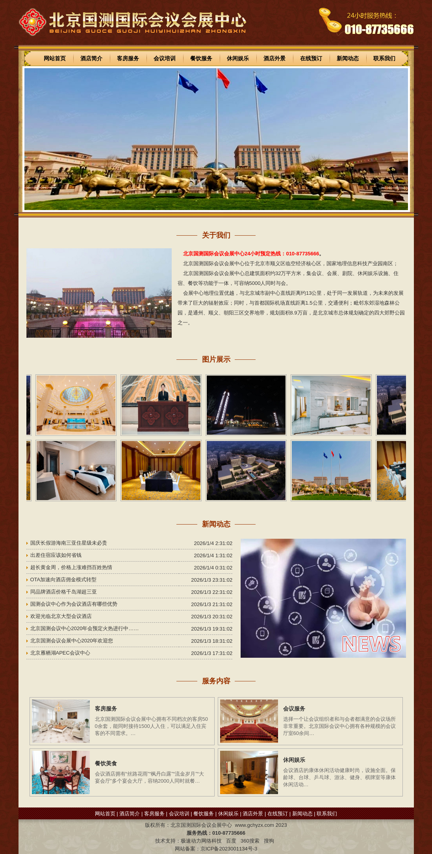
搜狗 (269, 841)
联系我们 (384, 58)
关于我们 (216, 235)
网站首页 (55, 58)
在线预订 (311, 58)
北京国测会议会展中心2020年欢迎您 (71, 641)
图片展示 (216, 359)
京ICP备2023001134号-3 (229, 849)
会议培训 (165, 58)
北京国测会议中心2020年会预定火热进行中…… (84, 628)
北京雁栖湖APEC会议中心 (60, 653)
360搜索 (250, 841)
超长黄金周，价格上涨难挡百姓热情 (71, 567)
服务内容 (216, 681)
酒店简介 (91, 58)
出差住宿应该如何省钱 (56, 555)
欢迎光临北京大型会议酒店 (61, 616)
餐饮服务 (201, 58)
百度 (231, 841)
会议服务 (294, 708)
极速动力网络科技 (201, 841)
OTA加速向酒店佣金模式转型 (63, 579)
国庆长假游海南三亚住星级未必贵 (68, 543)
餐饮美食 (106, 763)
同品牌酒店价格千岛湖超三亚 (63, 592)
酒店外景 (274, 58)
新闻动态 (348, 58)
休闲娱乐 (238, 58)
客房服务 (128, 58)
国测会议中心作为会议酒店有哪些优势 (73, 604)
